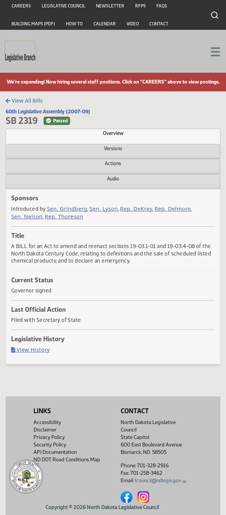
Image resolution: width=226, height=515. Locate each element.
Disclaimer (45, 430)
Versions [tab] (113, 148)
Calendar (104, 23)
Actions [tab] (113, 163)
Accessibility (47, 422)
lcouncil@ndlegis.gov (161, 480)
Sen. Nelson (27, 216)
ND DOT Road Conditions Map (67, 461)
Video (133, 23)
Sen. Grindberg (67, 208)
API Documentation (55, 452)
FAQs (161, 6)
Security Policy (50, 445)
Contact (158, 23)
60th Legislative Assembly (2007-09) (48, 111)
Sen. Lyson (103, 208)
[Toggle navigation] (211, 51)
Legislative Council (63, 6)
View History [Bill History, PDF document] (30, 349)
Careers (21, 6)
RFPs (140, 6)
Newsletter (110, 6)
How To (74, 23)
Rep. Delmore (173, 208)
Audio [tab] (113, 179)
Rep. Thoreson (64, 216)
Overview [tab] (113, 133)
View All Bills (24, 100)
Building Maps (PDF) (33, 23)
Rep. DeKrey (136, 208)
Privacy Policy (49, 437)
